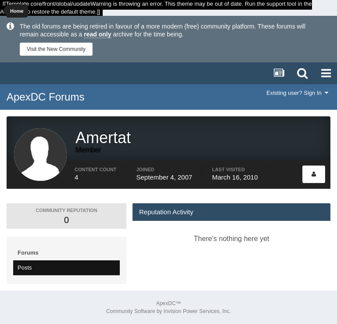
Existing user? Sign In (297, 93)
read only (97, 34)
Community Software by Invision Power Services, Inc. (168, 311)
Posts (25, 267)
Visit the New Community (56, 49)
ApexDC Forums (45, 97)
